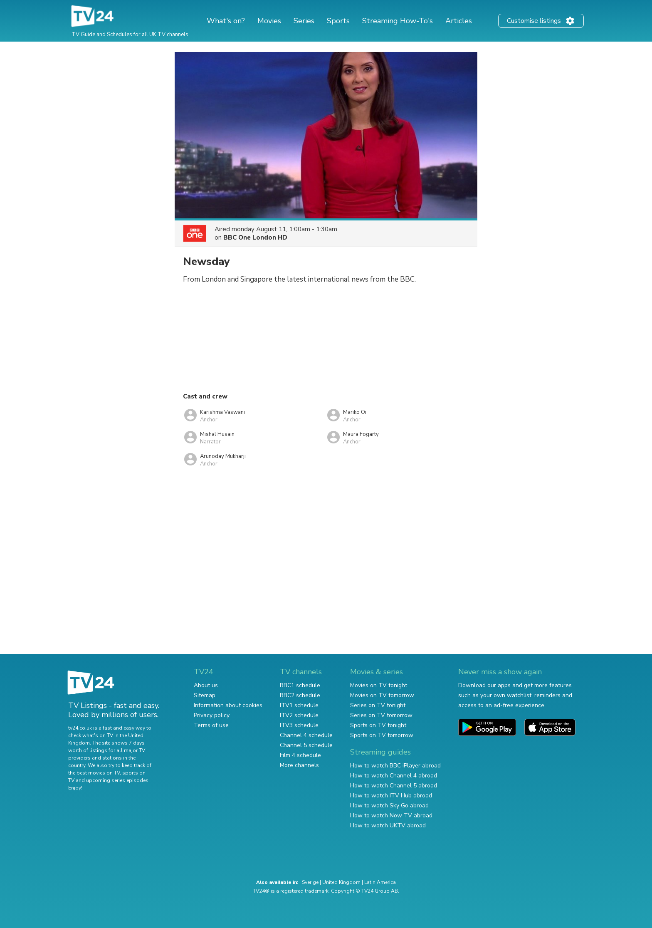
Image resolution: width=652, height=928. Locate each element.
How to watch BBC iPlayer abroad (395, 766)
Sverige (310, 882)
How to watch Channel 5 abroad (393, 785)
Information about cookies (228, 705)
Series (304, 21)
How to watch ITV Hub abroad (391, 795)
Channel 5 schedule (306, 745)
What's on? (226, 21)
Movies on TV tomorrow (382, 695)
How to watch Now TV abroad (391, 815)
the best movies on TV (94, 773)
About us (206, 685)
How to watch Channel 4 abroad (393, 776)
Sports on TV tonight (378, 725)
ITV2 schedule (299, 715)
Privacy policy (212, 715)
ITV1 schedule (299, 705)
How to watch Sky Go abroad (389, 805)
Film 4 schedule (300, 755)
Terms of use (211, 725)
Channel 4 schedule (306, 735)
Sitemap (204, 695)
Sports (338, 21)
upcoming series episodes (117, 780)
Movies (269, 21)
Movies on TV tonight (378, 685)
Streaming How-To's (397, 21)
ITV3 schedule (299, 725)
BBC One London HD (255, 237)
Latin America (380, 882)
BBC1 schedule (300, 685)
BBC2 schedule (300, 695)
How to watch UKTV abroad (388, 825)
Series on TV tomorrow (381, 715)
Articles (458, 21)
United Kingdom (341, 882)
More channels (299, 765)
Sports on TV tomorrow (381, 735)
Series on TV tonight (377, 705)
